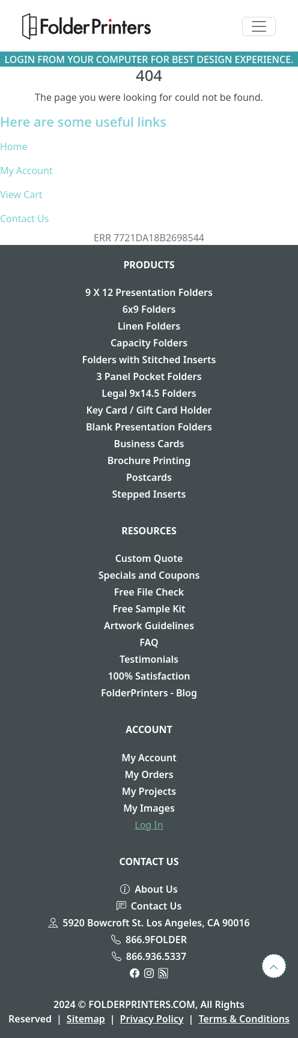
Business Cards (149, 443)
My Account (26, 170)
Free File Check (149, 592)
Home (14, 146)
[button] (86, 26)
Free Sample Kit (148, 608)
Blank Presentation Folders (149, 426)
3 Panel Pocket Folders (148, 376)
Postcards (149, 477)
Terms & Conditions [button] (244, 1018)
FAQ (148, 642)
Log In (149, 824)
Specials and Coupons (149, 575)
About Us (148, 889)
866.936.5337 (149, 956)
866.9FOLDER (149, 939)
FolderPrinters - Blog (149, 692)
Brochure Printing (149, 460)
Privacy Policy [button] (152, 1018)
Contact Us (24, 218)
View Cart (21, 194)
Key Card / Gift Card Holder (148, 410)
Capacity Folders (149, 342)
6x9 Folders (149, 309)
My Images (149, 808)
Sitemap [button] (86, 1018)
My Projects (149, 791)
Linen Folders (149, 326)
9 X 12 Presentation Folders (149, 292)
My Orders (148, 774)
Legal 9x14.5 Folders (149, 393)
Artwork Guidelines (149, 625)
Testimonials (149, 659)
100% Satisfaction (149, 676)
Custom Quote (149, 558)
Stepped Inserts (149, 494)
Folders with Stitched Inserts (149, 359)
